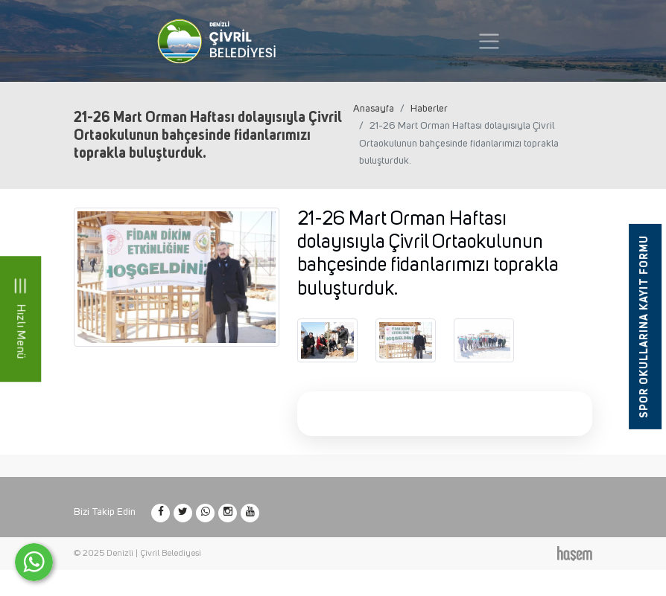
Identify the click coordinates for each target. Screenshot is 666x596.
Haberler (429, 108)
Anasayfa (373, 108)
